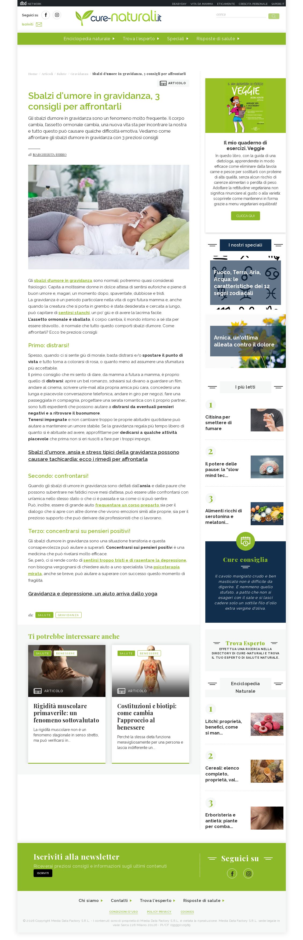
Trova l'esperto (139, 37)
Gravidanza (68, 612)
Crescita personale (253, 3)
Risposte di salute (215, 37)
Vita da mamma (202, 3)
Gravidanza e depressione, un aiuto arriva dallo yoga (97, 590)
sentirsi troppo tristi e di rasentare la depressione (134, 558)
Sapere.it (278, 3)
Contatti (117, 907)
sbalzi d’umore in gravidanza (63, 279)
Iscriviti (83, 15)
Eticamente (226, 3)
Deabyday (179, 3)
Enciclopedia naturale (87, 37)
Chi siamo (85, 907)
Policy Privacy (160, 919)
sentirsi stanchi (74, 311)
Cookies (189, 919)
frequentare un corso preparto (127, 503)
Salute (44, 612)
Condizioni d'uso (121, 919)
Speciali (175, 37)
